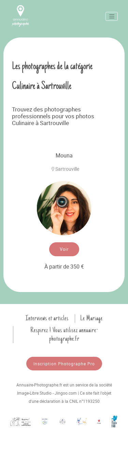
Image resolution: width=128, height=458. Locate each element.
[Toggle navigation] (111, 16)
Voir (64, 249)
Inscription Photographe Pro (64, 363)
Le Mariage (91, 318)
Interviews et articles (47, 318)
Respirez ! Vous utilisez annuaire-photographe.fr (64, 334)
